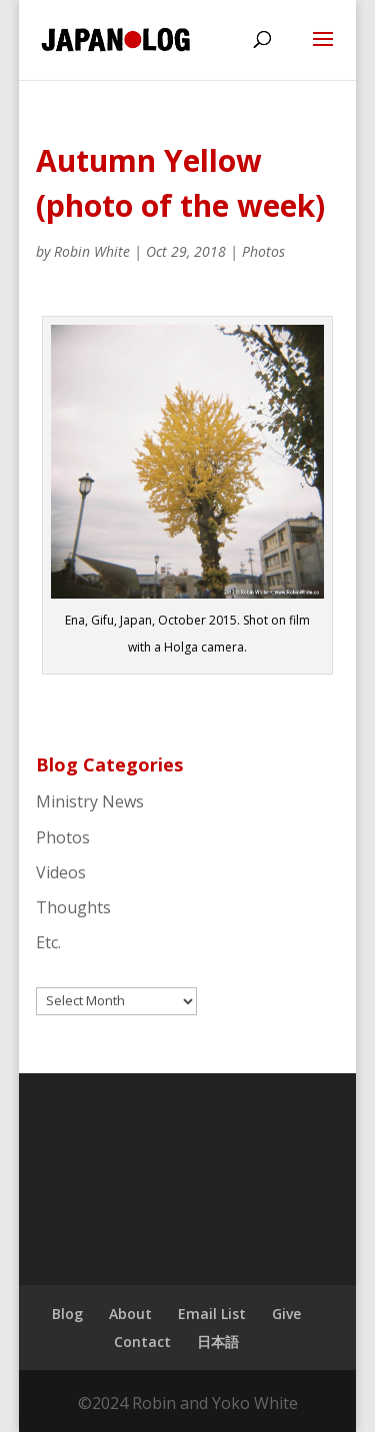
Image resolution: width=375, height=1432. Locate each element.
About (130, 1313)
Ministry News (90, 801)
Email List (212, 1313)
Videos (61, 872)
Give (286, 1313)
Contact (142, 1341)
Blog (67, 1313)
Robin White (92, 251)
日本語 (218, 1341)
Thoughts (73, 907)
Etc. (48, 942)
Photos (263, 251)
